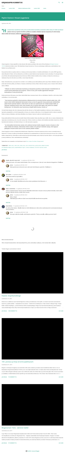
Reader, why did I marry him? (13, 160)
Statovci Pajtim (39, 147)
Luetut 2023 (37, 8)
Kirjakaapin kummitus (12, 2)
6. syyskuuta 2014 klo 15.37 (20, 165)
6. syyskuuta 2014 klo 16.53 (23, 188)
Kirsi (27, 141)
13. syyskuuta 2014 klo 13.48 (21, 212)
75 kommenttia (12, 377)
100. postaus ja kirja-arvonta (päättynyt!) (17, 362)
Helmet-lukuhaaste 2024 (24, 8)
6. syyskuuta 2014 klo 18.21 (20, 195)
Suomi (45, 147)
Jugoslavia (38, 145)
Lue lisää (61, 311)
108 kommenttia (12, 311)
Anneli (42, 141)
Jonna (11, 165)
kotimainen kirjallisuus (8, 147)
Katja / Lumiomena (10, 188)
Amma (30, 141)
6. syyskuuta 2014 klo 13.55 (19, 174)
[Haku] (59, 2)
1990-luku (16, 145)
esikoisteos (31, 145)
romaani (31, 147)
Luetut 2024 (12, 8)
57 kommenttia (12, 443)
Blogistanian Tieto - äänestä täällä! (15, 428)
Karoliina (34, 141)
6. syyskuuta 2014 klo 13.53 (27, 160)
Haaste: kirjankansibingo (11, 296)
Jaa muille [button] (4, 149)
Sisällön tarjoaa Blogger (32, 451)
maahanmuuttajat (20, 147)
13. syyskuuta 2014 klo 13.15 (20, 206)
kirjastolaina (45, 145)
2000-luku (22, 145)
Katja (38, 141)
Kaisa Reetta (9, 206)
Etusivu (3, 8)
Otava (27, 147)
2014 (27, 145)
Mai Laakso (8, 174)
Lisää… (45, 8)
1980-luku (11, 145)
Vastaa (8, 171)
